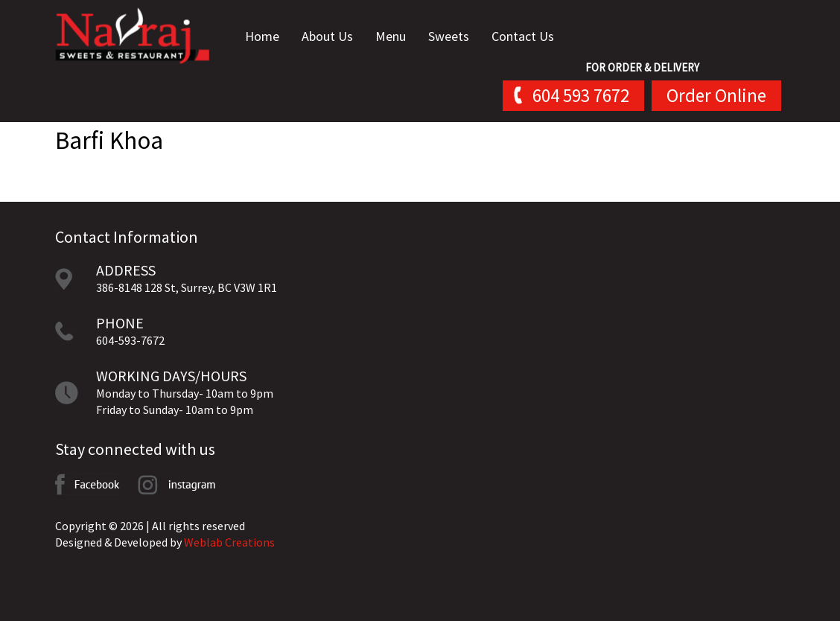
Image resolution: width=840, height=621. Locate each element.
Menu (399, 36)
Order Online (716, 96)
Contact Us (531, 36)
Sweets (457, 36)
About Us (336, 36)
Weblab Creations (229, 542)
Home (271, 36)
